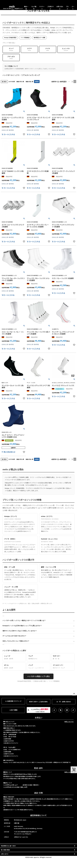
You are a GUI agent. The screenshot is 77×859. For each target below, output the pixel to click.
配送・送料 (38, 768)
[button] (69, 81)
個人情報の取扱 (5, 850)
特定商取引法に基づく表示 (8, 846)
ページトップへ (74, 693)
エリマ (29, 49)
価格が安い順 (20, 81)
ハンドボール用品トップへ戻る (38, 676)
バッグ (38, 666)
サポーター (63, 657)
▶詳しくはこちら (69, 721)
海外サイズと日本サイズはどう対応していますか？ (20, 631)
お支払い (38, 717)
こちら (25, 803)
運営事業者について (38, 815)
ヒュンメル (66, 49)
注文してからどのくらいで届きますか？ (16, 641)
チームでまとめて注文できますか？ (14, 636)
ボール (14, 666)
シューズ (14, 657)
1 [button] (72, 81)
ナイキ (47, 49)
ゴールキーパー (63, 666)
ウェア (38, 657)
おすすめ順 (12, 81)
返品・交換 (38, 792)
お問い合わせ (4, 854)
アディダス (11, 57)
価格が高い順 (29, 81)
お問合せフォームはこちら (21, 837)
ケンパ (11, 49)
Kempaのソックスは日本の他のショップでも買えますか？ (22, 625)
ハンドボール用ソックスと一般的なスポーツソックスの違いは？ (24, 620)
